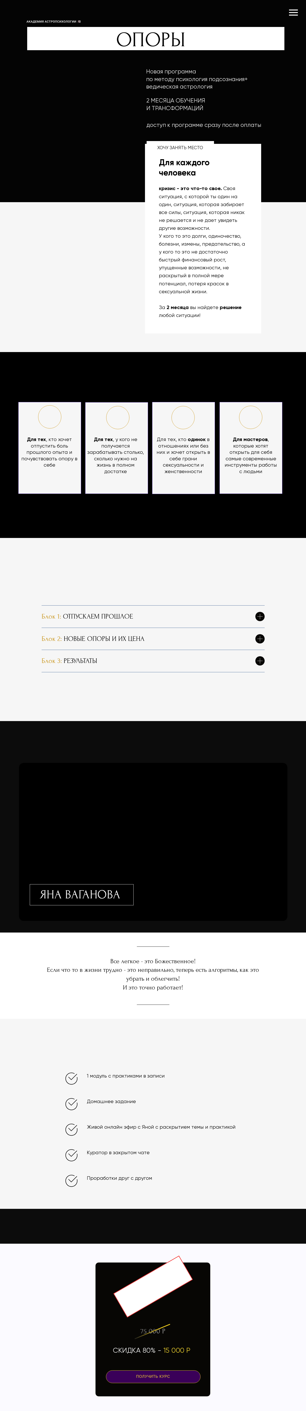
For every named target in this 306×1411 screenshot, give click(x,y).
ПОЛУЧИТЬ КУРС (153, 1376)
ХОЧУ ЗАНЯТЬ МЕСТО (180, 148)
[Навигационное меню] (293, 13)
